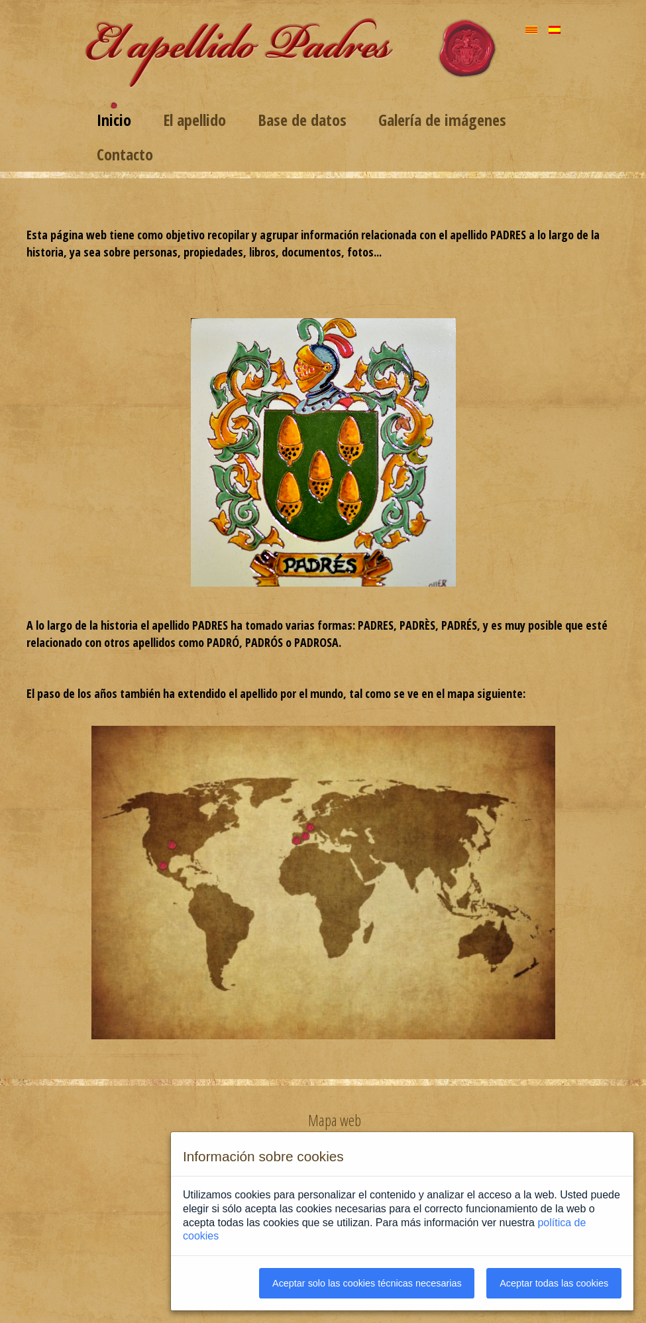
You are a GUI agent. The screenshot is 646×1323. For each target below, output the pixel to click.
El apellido (194, 120)
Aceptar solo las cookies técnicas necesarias (367, 1283)
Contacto (125, 154)
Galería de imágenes (442, 120)
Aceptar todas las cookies (554, 1283)
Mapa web (334, 1120)
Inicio (114, 120)
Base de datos (302, 120)
